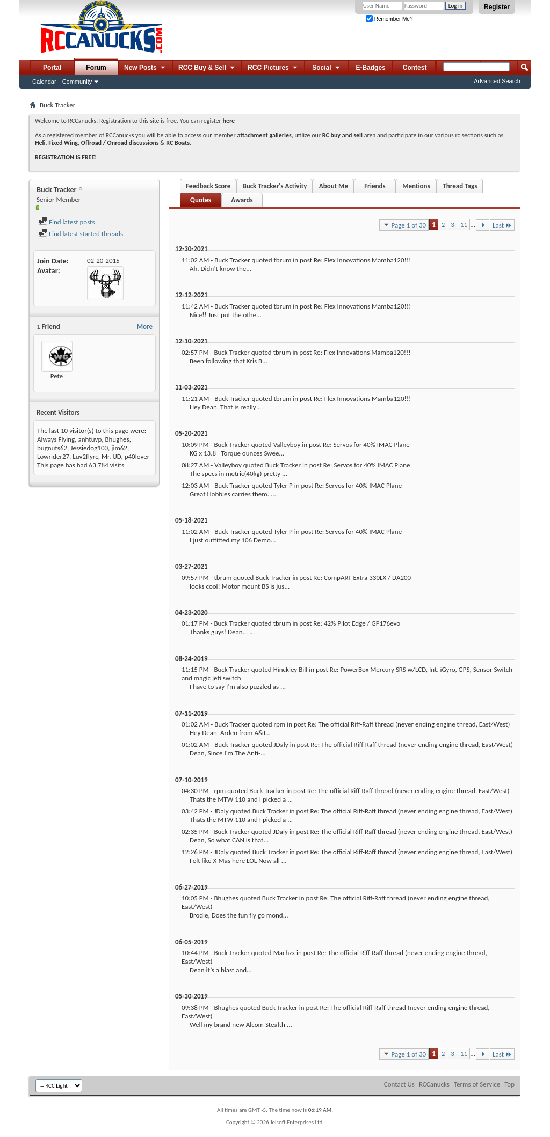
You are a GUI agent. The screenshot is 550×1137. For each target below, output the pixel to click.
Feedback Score (208, 186)
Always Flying (56, 439)
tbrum (282, 260)
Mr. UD (111, 456)
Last (502, 225)
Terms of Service (477, 1084)
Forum (96, 67)
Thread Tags (460, 186)
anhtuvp (90, 439)
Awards (241, 200)
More (145, 326)
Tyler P (282, 485)
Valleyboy (287, 445)
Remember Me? (389, 19)
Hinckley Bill (290, 669)
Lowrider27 (53, 456)
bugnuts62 (52, 448)
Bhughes (117, 439)
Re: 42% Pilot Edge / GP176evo (356, 623)
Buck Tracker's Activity (274, 186)
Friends (374, 186)
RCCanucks (434, 1084)
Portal (52, 67)
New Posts (145, 68)
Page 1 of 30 (404, 224)
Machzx (284, 953)
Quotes (200, 200)
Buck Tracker (232, 260)
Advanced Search (497, 81)
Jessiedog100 (89, 448)
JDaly (280, 744)
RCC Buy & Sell (207, 68)
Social (326, 68)
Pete (56, 376)
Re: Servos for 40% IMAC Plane (366, 445)
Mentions (416, 186)
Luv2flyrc (85, 456)
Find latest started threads (81, 234)
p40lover (137, 456)
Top (509, 1084)
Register (497, 7)
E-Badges (370, 67)
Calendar (44, 81)
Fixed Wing (63, 142)
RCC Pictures (273, 68)
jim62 (119, 448)
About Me (333, 186)
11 (463, 225)
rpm (279, 724)
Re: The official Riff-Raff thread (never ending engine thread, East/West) (409, 724)
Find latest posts (67, 222)
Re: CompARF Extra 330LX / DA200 (362, 578)
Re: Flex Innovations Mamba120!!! (362, 260)
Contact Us (399, 1084)
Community (77, 81)
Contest (415, 67)
